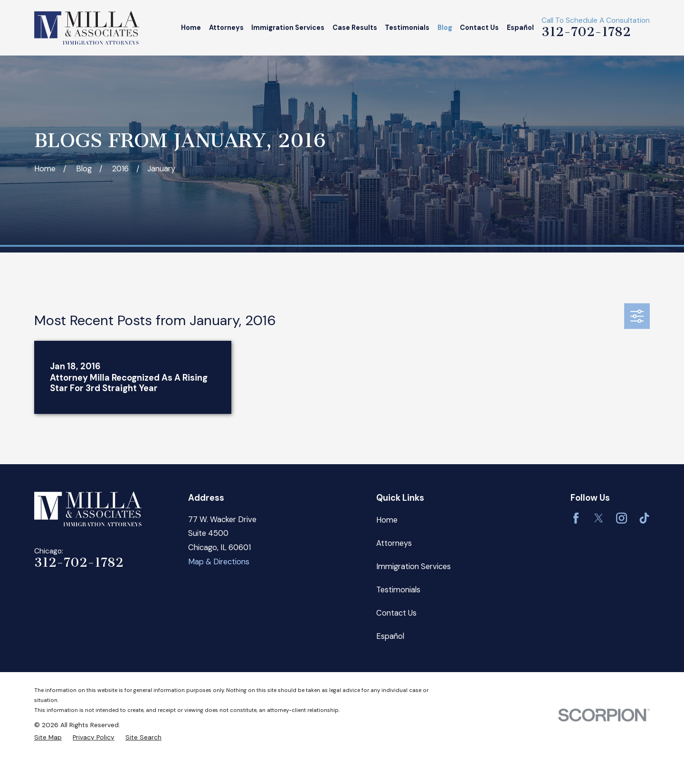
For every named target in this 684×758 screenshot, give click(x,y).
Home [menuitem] (191, 27)
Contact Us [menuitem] (479, 27)
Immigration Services (413, 566)
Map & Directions (218, 562)
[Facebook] (575, 518)
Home (387, 520)
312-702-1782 (586, 31)
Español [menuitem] (520, 27)
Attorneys (394, 543)
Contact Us (396, 613)
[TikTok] (644, 518)
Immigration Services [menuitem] (287, 27)
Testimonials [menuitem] (407, 27)
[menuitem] (48, 737)
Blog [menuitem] (444, 27)
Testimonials (398, 590)
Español (390, 636)
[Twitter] (598, 518)
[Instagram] (621, 518)
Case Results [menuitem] (354, 27)
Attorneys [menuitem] (226, 27)
